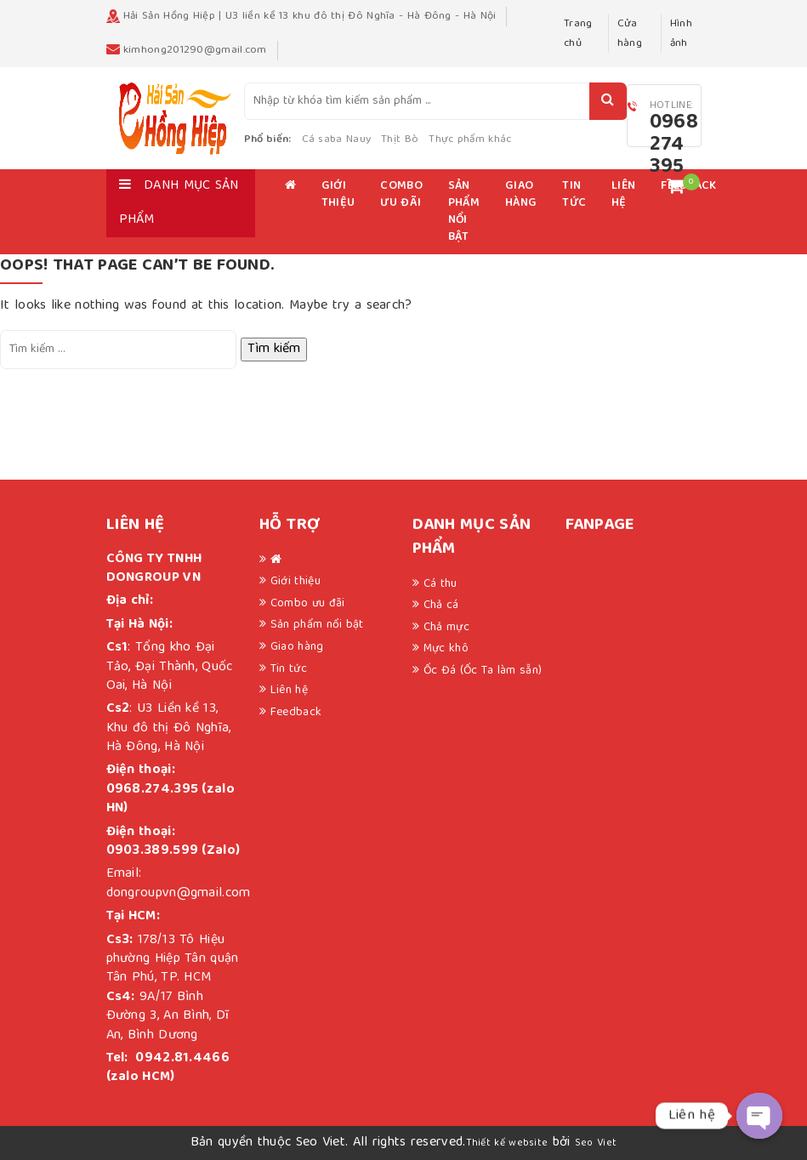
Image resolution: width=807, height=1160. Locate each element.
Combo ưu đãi (401, 195)
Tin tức (574, 195)
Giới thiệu (338, 195)
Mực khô (446, 649)
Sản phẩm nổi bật (464, 212)
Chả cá (441, 605)
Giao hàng (521, 195)
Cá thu (440, 584)
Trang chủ (578, 33)
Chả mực (446, 627)
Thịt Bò (399, 140)
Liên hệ (623, 195)
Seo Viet (596, 1143)
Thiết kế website (507, 1143)
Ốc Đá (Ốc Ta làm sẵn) (482, 671)
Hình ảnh (681, 33)
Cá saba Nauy (337, 140)
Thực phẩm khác (470, 140)
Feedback (295, 712)
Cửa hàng (629, 33)
